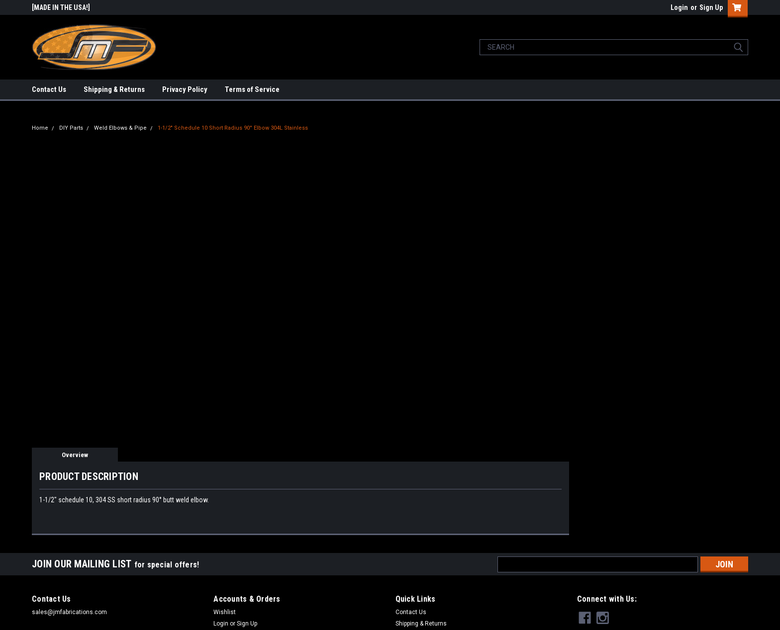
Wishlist (224, 612)
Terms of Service (252, 89)
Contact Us (49, 89)
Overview (75, 455)
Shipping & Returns (114, 89)
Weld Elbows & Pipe (120, 128)
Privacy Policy (184, 89)
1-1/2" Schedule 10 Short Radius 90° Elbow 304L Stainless (233, 128)
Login (679, 7)
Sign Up (711, 7)
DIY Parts (71, 128)
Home (40, 128)
